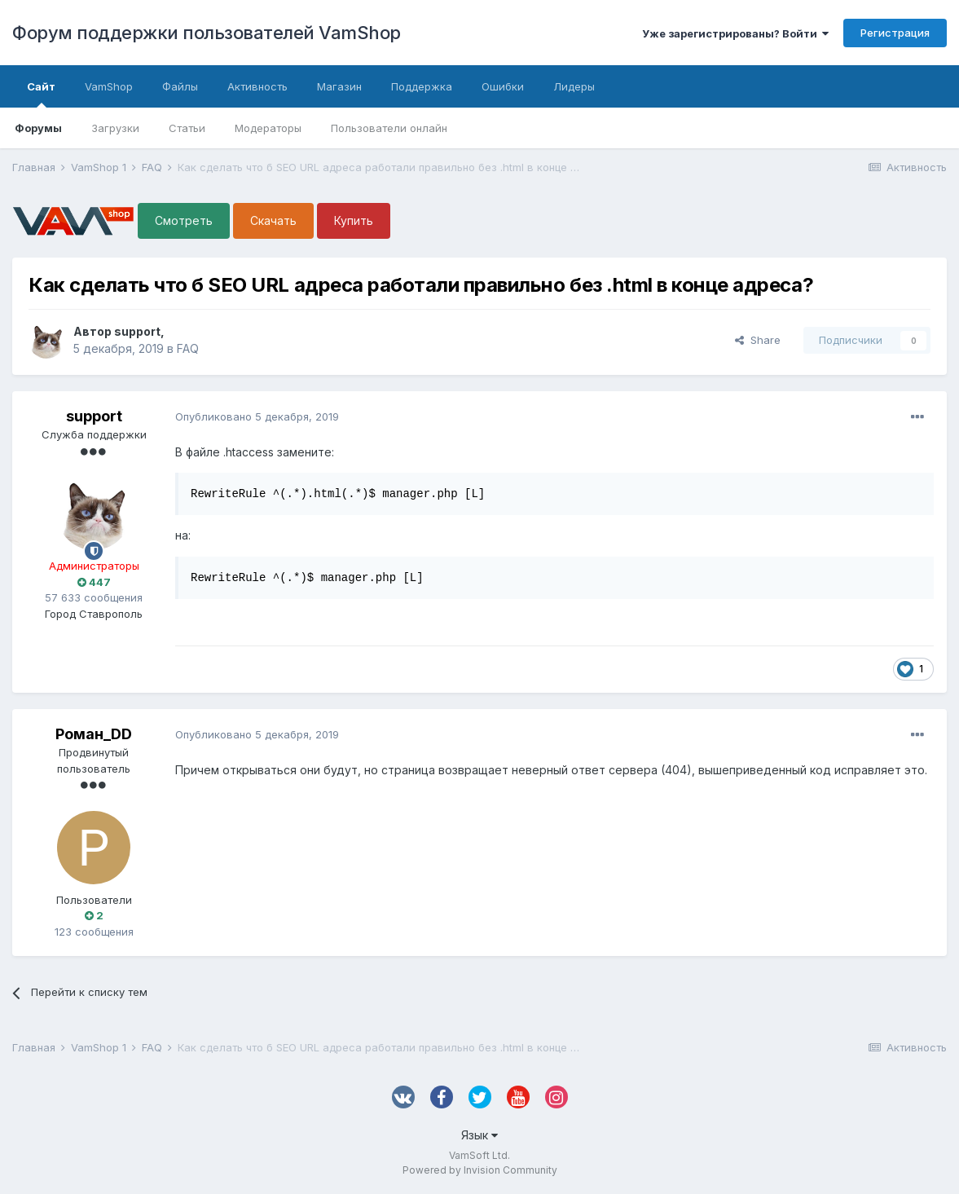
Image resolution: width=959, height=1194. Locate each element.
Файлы (180, 86)
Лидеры (574, 86)
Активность (257, 86)
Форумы (38, 127)
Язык (479, 1135)
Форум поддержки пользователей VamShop (206, 32)
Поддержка (421, 86)
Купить (353, 220)
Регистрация (895, 32)
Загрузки (115, 127)
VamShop (109, 86)
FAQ (188, 348)
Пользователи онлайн (389, 127)
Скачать (273, 220)
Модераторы (268, 127)
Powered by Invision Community (480, 1170)
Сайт (41, 94)
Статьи (187, 127)
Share (758, 339)
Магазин (339, 86)
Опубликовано (257, 416)
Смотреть (184, 220)
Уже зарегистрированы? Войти (735, 33)
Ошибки (503, 86)
